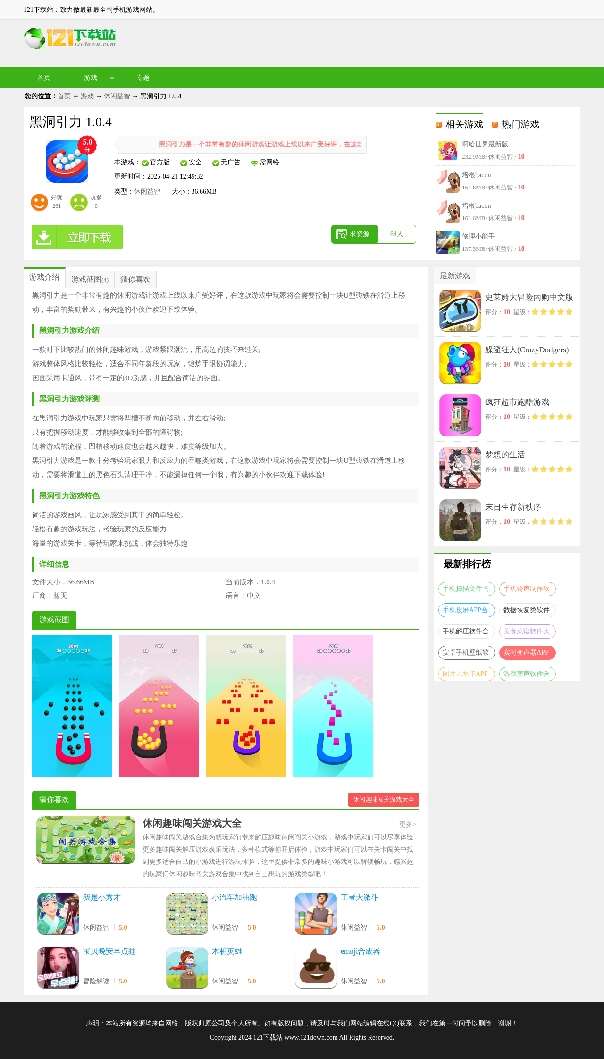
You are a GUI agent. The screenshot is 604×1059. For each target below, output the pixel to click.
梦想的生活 (505, 454)
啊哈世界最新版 (485, 144)
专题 (143, 77)
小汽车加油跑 (234, 897)
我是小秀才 (102, 897)
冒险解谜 (96, 981)
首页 (43, 77)
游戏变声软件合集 (526, 675)
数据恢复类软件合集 (526, 611)
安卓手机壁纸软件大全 (466, 654)
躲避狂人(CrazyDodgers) (527, 349)
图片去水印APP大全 (465, 675)
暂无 (60, 595)
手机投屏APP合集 (465, 611)
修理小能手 (478, 236)
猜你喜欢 (135, 279)
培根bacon (476, 175)
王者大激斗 (359, 897)
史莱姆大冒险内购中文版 (529, 297)
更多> (407, 824)
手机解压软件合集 (466, 633)
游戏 (90, 77)
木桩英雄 (227, 951)
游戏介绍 (44, 277)
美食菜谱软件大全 (526, 633)
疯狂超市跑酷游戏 (517, 402)
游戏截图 (86, 279)
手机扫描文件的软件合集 (466, 590)
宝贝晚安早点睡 (109, 951)
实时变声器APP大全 (526, 654)
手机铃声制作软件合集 (526, 590)
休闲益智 (117, 96)
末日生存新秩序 (513, 507)
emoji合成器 (360, 951)
